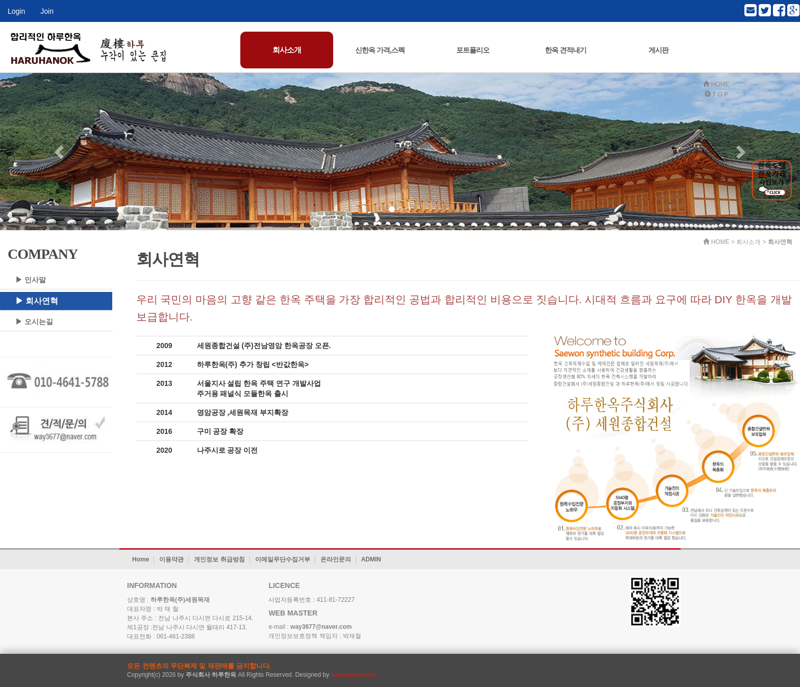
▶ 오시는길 (34, 321)
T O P (716, 94)
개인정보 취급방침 (219, 559)
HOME (716, 84)
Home (140, 559)
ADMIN (371, 559)
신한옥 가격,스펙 (380, 50)
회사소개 (286, 49)
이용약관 (171, 559)
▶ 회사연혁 (36, 301)
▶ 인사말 (30, 280)
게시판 (658, 50)
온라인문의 (335, 559)
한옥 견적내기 (565, 50)
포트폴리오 (472, 50)
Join (47, 11)
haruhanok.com (354, 674)
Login (16, 11)
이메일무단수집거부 (282, 559)
